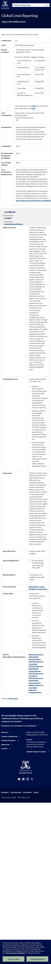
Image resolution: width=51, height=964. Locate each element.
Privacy (35, 792)
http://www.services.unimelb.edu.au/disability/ (33, 201)
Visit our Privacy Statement (15, 953)
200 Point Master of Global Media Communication (36, 680)
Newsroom (5, 744)
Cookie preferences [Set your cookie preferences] (37, 959)
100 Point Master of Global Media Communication (36, 657)
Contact (4, 748)
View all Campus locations (36, 752)
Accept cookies (13, 959)
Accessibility (27, 792)
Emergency (5, 792)
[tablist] (31, 5)
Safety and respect (8, 740)
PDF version (13, 698)
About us (4, 732)
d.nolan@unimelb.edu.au (13, 224)
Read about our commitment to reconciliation (18, 726)
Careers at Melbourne (9, 736)
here (34, 106)
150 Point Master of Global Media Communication (36, 668)
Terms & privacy (15, 792)
